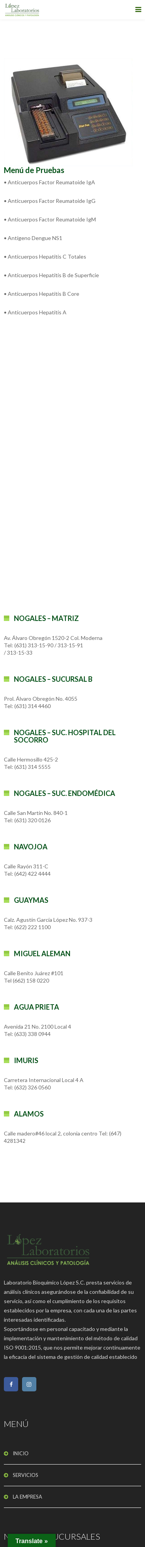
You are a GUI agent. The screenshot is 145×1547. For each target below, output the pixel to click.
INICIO (21, 1453)
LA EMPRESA (27, 1497)
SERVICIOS (25, 1475)
